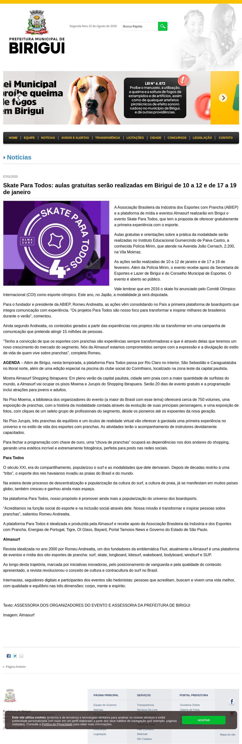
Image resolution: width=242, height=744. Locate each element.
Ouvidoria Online (190, 704)
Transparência (145, 704)
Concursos (100, 729)
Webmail (142, 734)
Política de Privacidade (57, 724)
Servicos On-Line (147, 709)
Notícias (19, 157)
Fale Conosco (145, 729)
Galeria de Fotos (190, 709)
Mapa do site (227, 734)
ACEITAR (204, 720)
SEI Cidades (144, 738)
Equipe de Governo (105, 704)
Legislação (100, 734)
